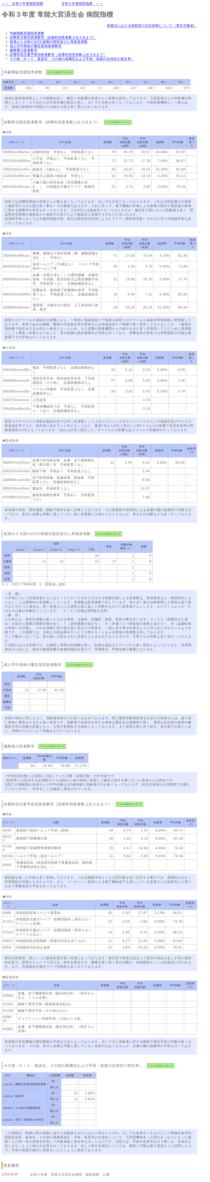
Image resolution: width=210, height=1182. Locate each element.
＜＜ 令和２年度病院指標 (22, 3)
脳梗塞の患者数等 (23, 50)
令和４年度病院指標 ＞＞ (82, 3)
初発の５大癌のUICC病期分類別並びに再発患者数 (49, 41)
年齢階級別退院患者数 (27, 33)
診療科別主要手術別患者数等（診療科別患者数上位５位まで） (58, 54)
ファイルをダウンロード (60, 72)
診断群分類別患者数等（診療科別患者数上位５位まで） (53, 37)
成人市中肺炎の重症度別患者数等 (36, 46)
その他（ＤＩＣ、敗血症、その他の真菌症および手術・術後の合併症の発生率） (72, 59)
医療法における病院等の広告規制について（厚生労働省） (152, 25)
